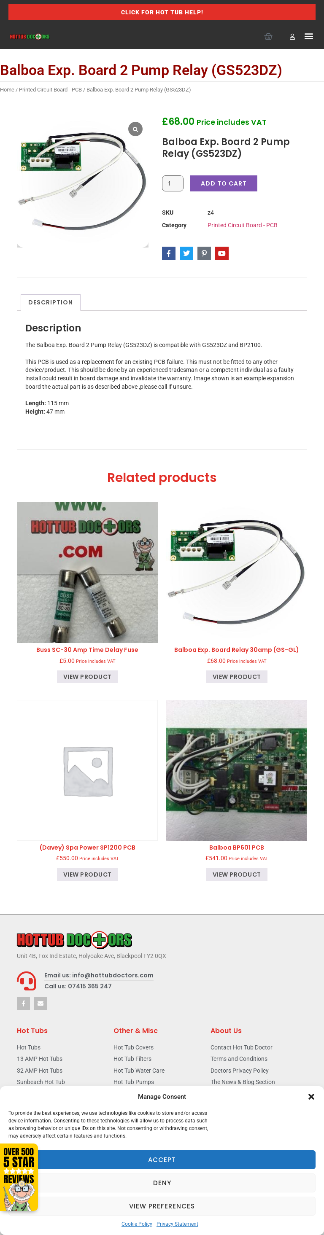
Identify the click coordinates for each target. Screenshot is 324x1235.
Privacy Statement (177, 1224)
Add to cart (224, 183)
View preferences (162, 1206)
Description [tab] (50, 302)
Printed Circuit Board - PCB (50, 89)
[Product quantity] (173, 183)
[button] (311, 1096)
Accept (162, 1159)
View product (87, 677)
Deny (162, 1182)
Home (7, 89)
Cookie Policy (137, 1224)
